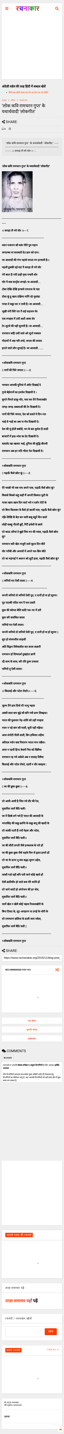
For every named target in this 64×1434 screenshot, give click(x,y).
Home (4, 100)
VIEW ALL (53, 1350)
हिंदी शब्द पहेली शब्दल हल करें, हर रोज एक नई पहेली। (28, 92)
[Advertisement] (32, 47)
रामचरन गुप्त (23, 100)
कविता (13, 100)
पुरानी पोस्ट (32, 1030)
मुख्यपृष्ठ (32, 1038)
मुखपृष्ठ (7, 1416)
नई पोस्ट (32, 1021)
